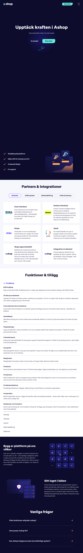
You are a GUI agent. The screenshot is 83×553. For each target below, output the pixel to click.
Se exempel (34, 41)
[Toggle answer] (72, 520)
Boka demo (67, 4)
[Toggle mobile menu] (78, 4)
